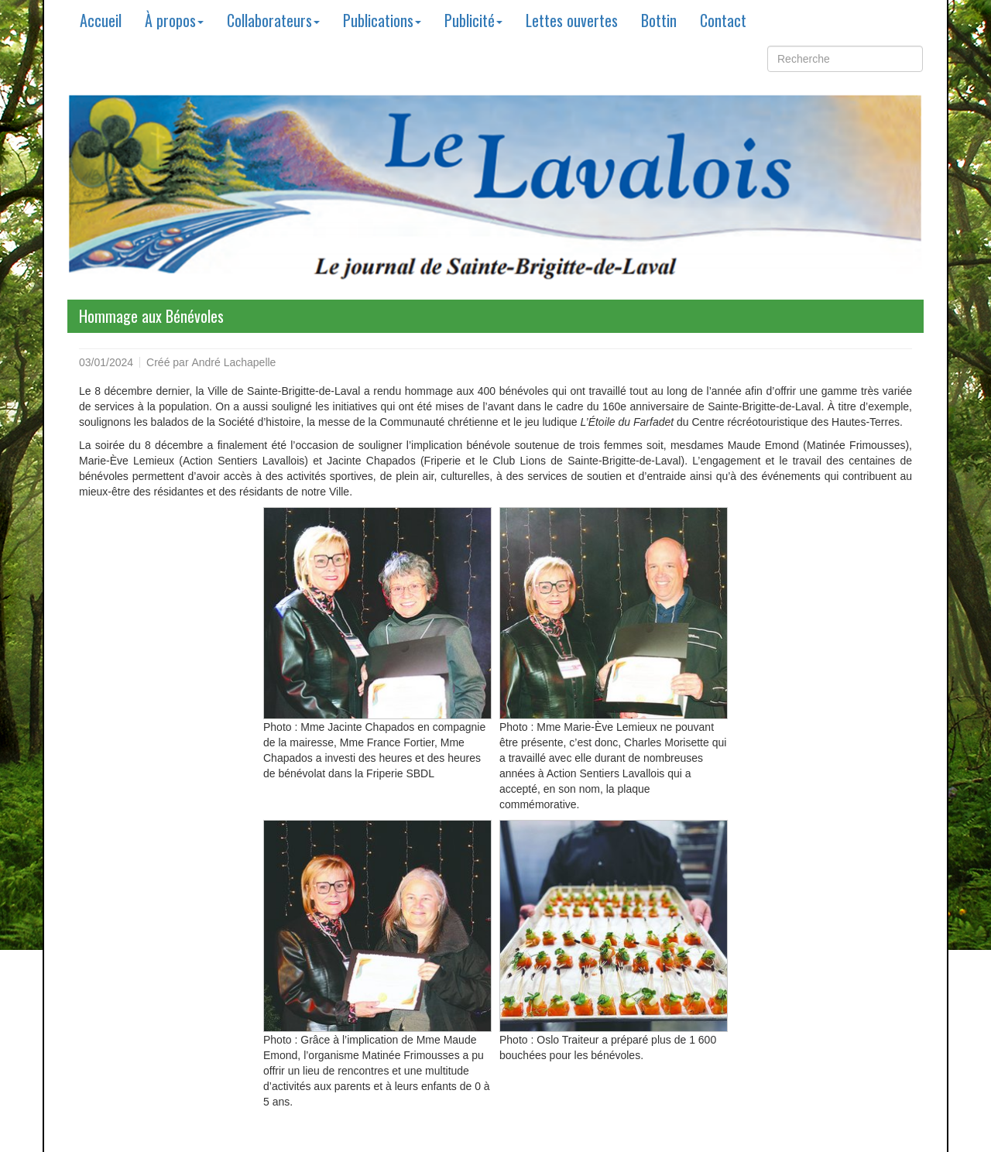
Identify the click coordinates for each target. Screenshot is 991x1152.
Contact (723, 20)
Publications (382, 20)
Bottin (659, 20)
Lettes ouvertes (572, 20)
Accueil (101, 20)
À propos (174, 20)
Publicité (473, 20)
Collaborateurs (273, 20)
